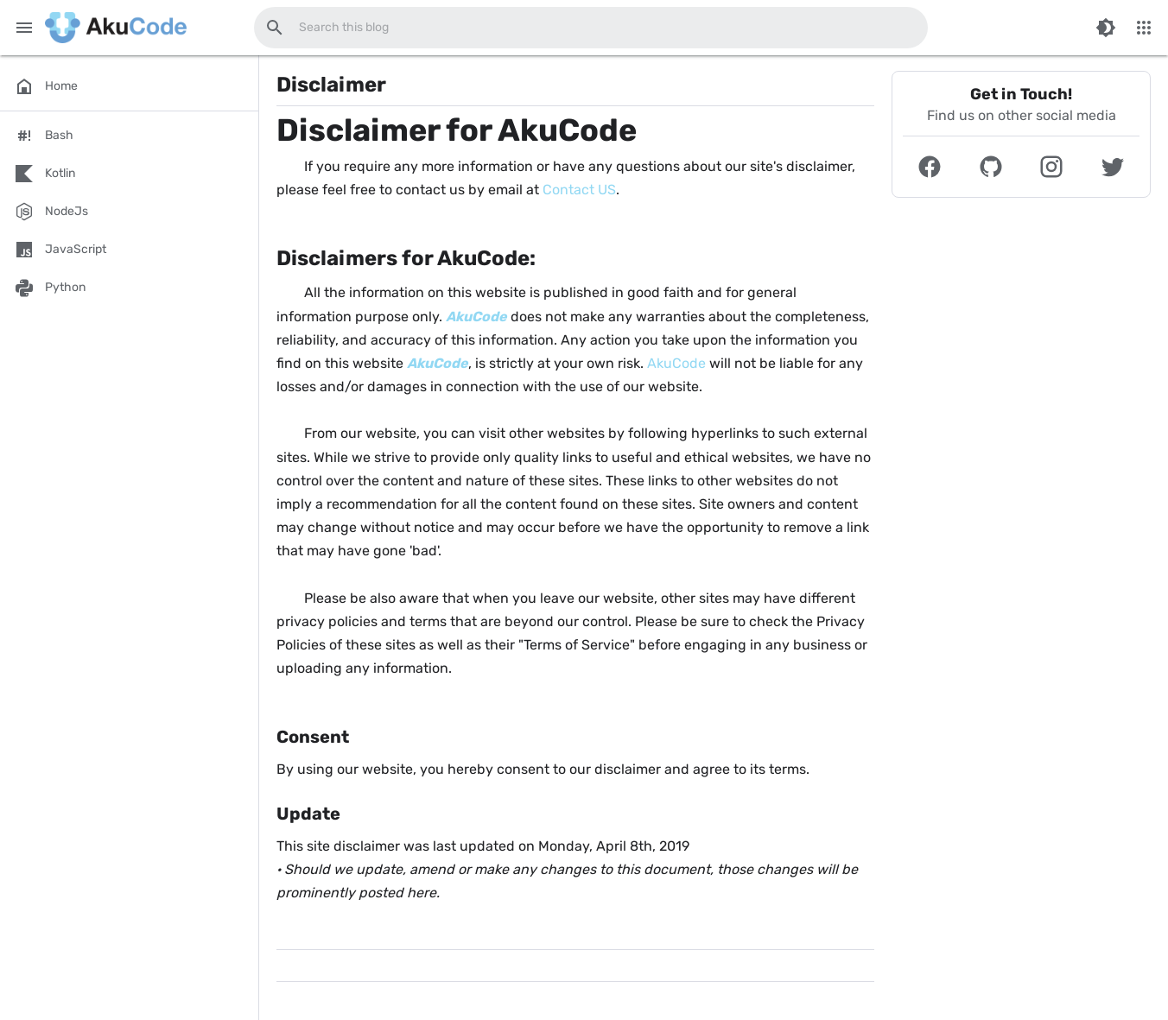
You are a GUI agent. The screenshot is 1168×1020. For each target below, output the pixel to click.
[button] (930, 167)
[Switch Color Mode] (1106, 27)
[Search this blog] (274, 27)
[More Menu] (1144, 27)
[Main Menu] (24, 27)
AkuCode (676, 363)
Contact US (579, 189)
